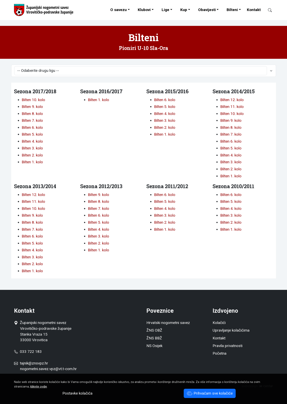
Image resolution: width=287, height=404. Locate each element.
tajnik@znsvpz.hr (34, 363)
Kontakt (254, 9)
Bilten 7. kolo (32, 120)
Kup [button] (183, 9)
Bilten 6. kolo (32, 127)
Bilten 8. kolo (32, 113)
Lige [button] (165, 9)
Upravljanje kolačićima (231, 330)
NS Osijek (154, 345)
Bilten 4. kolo (32, 141)
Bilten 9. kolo (32, 106)
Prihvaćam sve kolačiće (210, 393)
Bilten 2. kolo (32, 155)
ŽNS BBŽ (154, 338)
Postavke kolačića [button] (77, 393)
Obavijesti (207, 9)
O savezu (118, 9)
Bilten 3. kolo (32, 148)
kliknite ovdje (38, 386)
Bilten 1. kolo (32, 162)
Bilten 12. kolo (232, 99)
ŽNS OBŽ (154, 330)
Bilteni (232, 9)
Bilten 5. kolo (32, 134)
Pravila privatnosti (227, 345)
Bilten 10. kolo (33, 99)
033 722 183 (28, 351)
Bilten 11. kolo (232, 106)
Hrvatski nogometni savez (168, 322)
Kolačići (219, 322)
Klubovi (144, 9)
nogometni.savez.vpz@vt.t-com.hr (48, 368)
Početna (219, 353)
